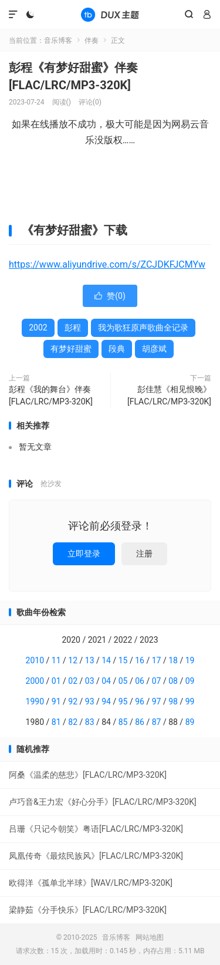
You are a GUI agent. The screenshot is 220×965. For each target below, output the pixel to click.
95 (123, 701)
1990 (35, 701)
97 (156, 701)
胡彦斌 (154, 348)
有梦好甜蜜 (71, 348)
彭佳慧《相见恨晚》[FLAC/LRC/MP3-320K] (169, 395)
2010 (35, 660)
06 (139, 681)
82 (72, 722)
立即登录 (83, 553)
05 (123, 681)
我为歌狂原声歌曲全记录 (143, 327)
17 (156, 660)
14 (106, 660)
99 (190, 701)
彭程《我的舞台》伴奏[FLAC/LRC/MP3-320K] (51, 395)
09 (190, 681)
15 (123, 660)
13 (89, 660)
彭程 (73, 327)
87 (156, 722)
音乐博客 (109, 15)
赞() (110, 296)
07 (156, 681)
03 (89, 681)
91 (56, 701)
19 (190, 660)
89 (190, 722)
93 (89, 701)
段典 (117, 348)
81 (56, 722)
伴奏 (91, 40)
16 (139, 660)
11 (56, 660)
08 (173, 681)
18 (173, 660)
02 (72, 681)
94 (106, 701)
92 (72, 701)
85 (123, 722)
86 (139, 722)
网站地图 (150, 937)
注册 (144, 553)
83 (89, 722)
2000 (35, 681)
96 (139, 701)
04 (106, 681)
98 (173, 701)
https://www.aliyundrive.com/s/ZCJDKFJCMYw (107, 264)
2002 (38, 327)
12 (72, 660)
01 (56, 681)
